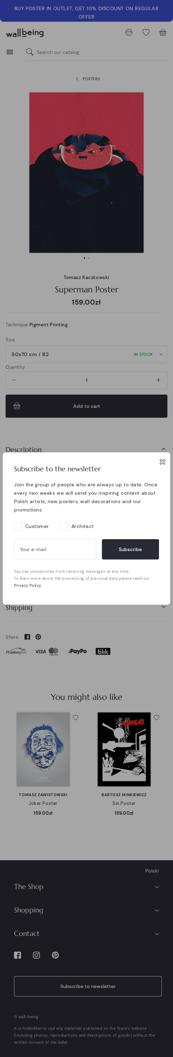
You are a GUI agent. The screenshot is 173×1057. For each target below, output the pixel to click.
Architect (82, 526)
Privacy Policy (27, 585)
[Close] (162, 462)
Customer (37, 526)
